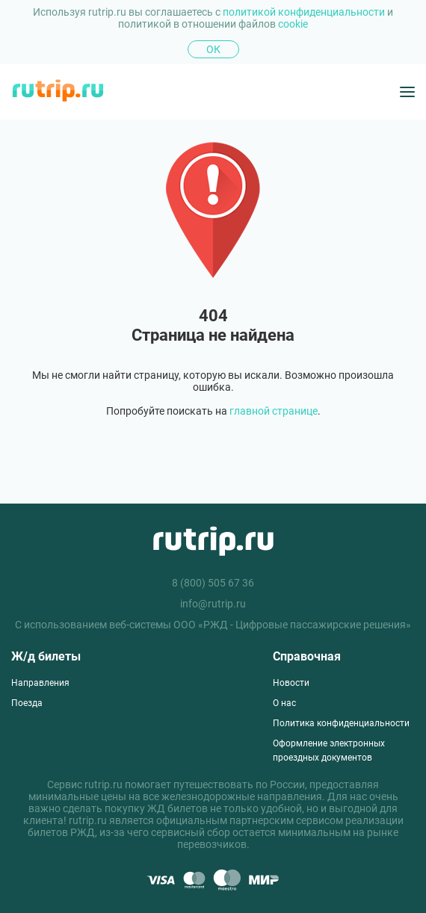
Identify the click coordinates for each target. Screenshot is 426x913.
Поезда (27, 703)
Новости (291, 683)
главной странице (273, 411)
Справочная (307, 656)
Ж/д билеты (46, 656)
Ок (213, 49)
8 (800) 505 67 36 (213, 583)
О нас (284, 703)
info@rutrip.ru (213, 604)
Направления (40, 683)
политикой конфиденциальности (305, 12)
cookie (293, 24)
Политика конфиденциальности (341, 723)
